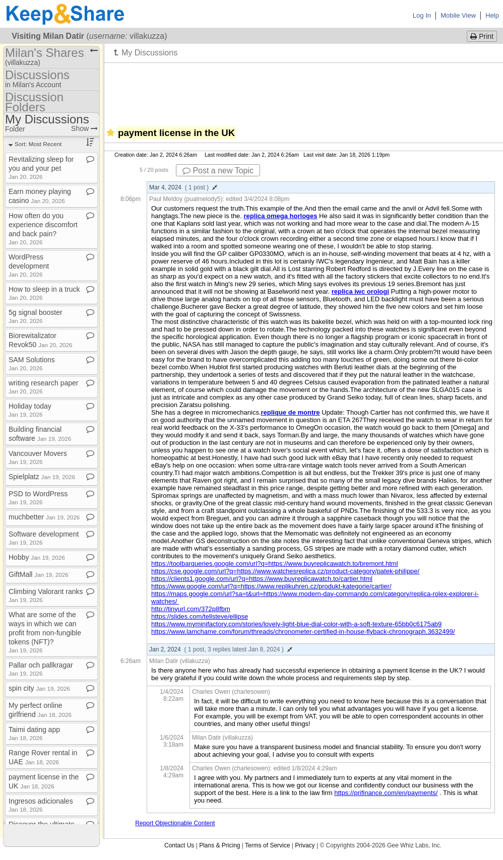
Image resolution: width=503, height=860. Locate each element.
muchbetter (44, 517)
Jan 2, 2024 (220, 649)
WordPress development (29, 265)
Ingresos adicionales (41, 805)
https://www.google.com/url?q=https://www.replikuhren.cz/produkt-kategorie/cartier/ (271, 586)
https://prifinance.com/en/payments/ (385, 793)
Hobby (37, 557)
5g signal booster (35, 316)
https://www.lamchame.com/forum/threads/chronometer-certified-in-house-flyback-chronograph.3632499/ (303, 631)
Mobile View (458, 15)
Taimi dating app (34, 733)
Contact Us (179, 845)
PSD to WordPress (38, 497)
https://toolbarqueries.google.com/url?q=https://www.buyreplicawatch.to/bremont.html (274, 563)
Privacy (305, 845)
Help (492, 15)
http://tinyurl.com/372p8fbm (190, 609)
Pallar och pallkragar (41, 669)
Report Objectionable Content (175, 823)
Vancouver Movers (38, 457)
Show (84, 128)
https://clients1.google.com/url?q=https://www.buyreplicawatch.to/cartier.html (261, 578)
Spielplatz (42, 477)
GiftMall (39, 574)
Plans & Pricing (219, 845)
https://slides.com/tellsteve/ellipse (199, 616)
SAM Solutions (32, 363)
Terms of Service (267, 845)
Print (481, 36)
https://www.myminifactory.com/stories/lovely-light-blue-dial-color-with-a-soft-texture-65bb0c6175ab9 (296, 624)
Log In (422, 15)
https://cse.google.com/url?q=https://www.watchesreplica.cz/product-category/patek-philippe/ (285, 571)
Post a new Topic (218, 170)
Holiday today (30, 410)
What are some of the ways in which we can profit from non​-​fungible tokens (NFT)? (45, 632)
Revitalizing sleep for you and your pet (41, 167)
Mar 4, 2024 (183, 187)
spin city (39, 688)
